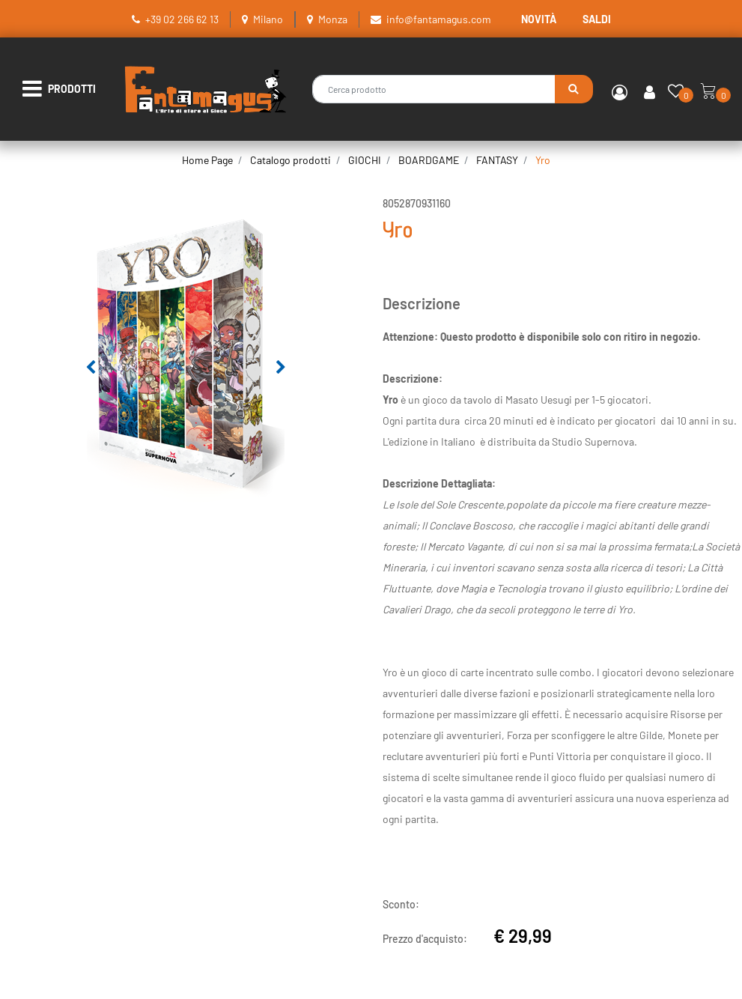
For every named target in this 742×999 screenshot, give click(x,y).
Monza (332, 19)
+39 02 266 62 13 (182, 19)
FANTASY (497, 160)
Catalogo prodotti (290, 160)
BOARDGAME (428, 160)
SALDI (597, 19)
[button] (574, 89)
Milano (268, 19)
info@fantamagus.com (438, 19)
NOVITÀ (538, 19)
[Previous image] (90, 367)
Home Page (207, 160)
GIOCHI (364, 160)
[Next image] (281, 367)
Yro (542, 160)
